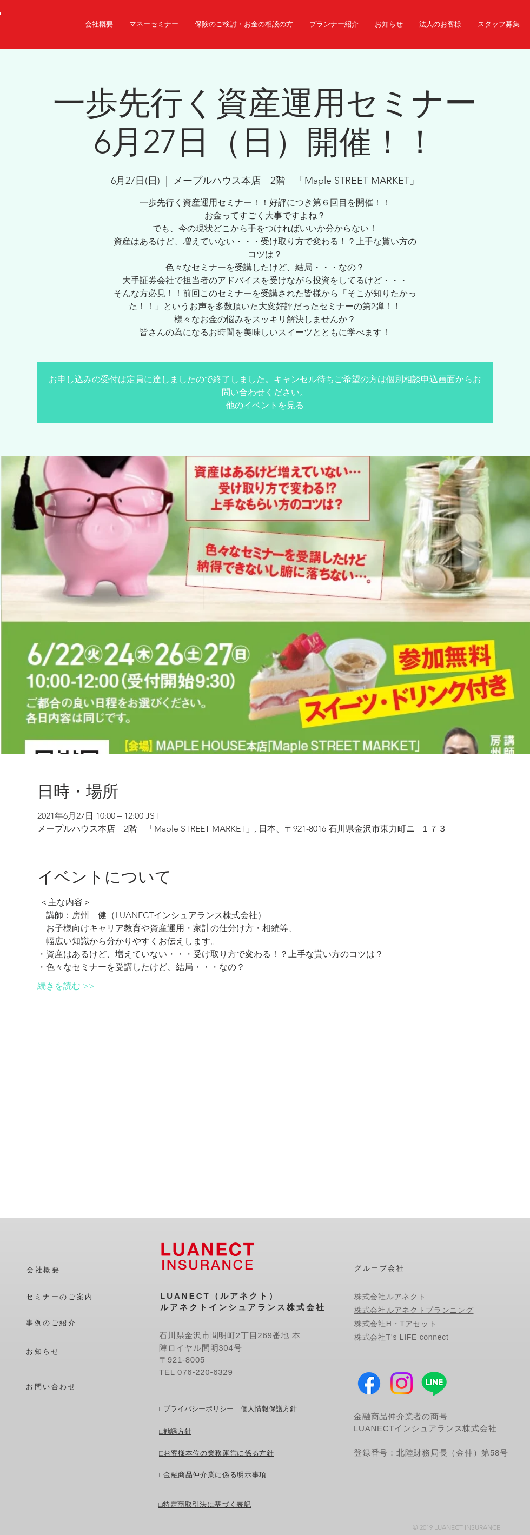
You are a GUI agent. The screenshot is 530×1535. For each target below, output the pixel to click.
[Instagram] (401, 1383)
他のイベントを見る (265, 405)
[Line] (434, 1383)
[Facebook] (369, 1383)
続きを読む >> (66, 986)
